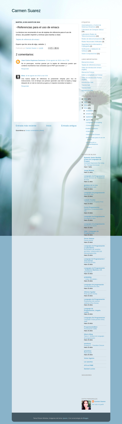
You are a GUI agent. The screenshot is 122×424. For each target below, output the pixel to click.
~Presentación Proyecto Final (93, 202)
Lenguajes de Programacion (94, 176)
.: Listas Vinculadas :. (91, 279)
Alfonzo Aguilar (89, 292)
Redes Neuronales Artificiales (92, 41)
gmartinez (87, 351)
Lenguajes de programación (94, 192)
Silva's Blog (88, 334)
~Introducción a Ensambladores (91, 143)
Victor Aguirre (89, 358)
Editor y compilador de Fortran (92, 75)
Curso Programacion (91, 207)
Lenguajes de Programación (94, 216)
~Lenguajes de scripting (93, 122)
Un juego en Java (90, 218)
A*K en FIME (88, 365)
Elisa (23, 75)
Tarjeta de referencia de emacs (27, 39)
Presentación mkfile (90, 329)
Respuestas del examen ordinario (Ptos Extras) (92, 302)
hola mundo (88, 353)
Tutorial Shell (86, 88)
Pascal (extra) (88, 240)
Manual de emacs (88, 62)
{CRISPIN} (88, 277)
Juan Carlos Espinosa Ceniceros (33, 60)
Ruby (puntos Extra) (90, 294)
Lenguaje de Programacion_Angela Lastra (92, 310)
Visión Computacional (89, 53)
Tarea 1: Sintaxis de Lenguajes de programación (94, 337)
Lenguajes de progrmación (94, 284)
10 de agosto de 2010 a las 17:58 (57, 60)
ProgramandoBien (90, 327)
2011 (86, 105)
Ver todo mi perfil (98, 404)
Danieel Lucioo (89, 369)
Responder (25, 69)
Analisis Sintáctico (91, 128)
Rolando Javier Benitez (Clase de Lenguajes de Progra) (92, 159)
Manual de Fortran (88, 72)
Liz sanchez (88, 362)
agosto (88, 120)
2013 (86, 99)
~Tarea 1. (88, 147)
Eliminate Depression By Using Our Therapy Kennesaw (94, 164)
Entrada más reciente (26, 125)
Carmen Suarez (26, 10)
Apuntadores (88, 272)
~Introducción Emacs (92, 134)
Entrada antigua (68, 125)
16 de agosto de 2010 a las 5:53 (37, 75)
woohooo (87, 343)
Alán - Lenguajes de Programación (91, 232)
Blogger (85, 418)
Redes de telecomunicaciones (92, 39)
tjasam (65, 418)
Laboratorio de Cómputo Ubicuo (93, 30)
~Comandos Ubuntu (92, 125)
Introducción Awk (87, 82)
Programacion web (90, 187)
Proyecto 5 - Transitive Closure (94, 345)
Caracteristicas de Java (91, 286)
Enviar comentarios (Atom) (35, 130)
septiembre (90, 117)
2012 (86, 102)
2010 (86, 108)
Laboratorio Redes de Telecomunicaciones (89, 35)
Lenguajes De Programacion (94, 317)
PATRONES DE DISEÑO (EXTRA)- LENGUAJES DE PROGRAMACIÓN (93, 251)
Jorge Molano (89, 170)
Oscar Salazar (89, 238)
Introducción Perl (87, 90)
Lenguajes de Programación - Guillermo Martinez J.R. (94, 269)
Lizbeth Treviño (89, 200)
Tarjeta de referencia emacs (91, 65)
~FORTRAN (89, 131)
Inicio (48, 125)
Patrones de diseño (90, 226)
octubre (89, 114)
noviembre (90, 111)
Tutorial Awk (86, 85)
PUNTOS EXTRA (89, 262)
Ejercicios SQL (89, 194)
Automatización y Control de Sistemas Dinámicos (91, 26)
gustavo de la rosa (91, 185)
